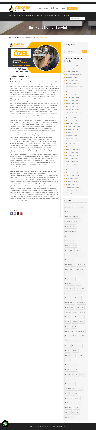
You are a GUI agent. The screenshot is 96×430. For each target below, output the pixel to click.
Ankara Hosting (61, 426)
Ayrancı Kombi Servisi (72, 77)
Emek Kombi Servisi (72, 123)
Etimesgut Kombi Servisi (73, 129)
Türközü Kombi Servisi (72, 175)
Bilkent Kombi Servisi (72, 97)
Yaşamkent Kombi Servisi (73, 187)
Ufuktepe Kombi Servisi (73, 178)
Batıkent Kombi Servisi (41, 37)
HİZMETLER (30, 15)
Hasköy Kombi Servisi (72, 138)
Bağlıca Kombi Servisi (72, 80)
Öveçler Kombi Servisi (72, 164)
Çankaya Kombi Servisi (72, 106)
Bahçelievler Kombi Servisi (74, 86)
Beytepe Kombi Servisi (72, 95)
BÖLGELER (39, 15)
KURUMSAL (21, 15)
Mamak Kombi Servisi (72, 158)
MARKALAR (49, 15)
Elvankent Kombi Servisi (73, 121)
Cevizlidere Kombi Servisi (73, 103)
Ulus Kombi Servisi (71, 181)
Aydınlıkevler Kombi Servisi (74, 74)
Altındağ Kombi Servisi (72, 71)
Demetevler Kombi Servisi (73, 115)
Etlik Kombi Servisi (71, 132)
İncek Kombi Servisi (72, 141)
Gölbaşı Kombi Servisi (72, 135)
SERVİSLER (58, 15)
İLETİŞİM (67, 15)
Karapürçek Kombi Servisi (73, 147)
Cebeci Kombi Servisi (72, 100)
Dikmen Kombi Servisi (72, 118)
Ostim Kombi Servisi (72, 161)
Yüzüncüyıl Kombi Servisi (73, 193)
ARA (84, 51)
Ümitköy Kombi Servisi (72, 184)
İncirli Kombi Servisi (72, 144)
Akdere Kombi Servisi (72, 69)
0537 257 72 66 (60, 8)
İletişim (72, 8)
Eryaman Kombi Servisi (73, 126)
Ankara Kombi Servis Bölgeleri (25, 37)
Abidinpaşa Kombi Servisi (73, 66)
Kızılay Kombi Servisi (72, 152)
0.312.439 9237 (43, 8)
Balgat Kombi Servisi (72, 89)
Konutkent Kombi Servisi (73, 155)
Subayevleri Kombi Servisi (73, 173)
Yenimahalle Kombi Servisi (74, 190)
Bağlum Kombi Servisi (72, 83)
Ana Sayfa (11, 37)
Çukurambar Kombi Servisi (74, 112)
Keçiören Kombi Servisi (73, 149)
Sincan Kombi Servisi (72, 170)
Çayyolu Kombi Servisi (72, 109)
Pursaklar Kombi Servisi (73, 167)
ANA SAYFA (12, 15)
